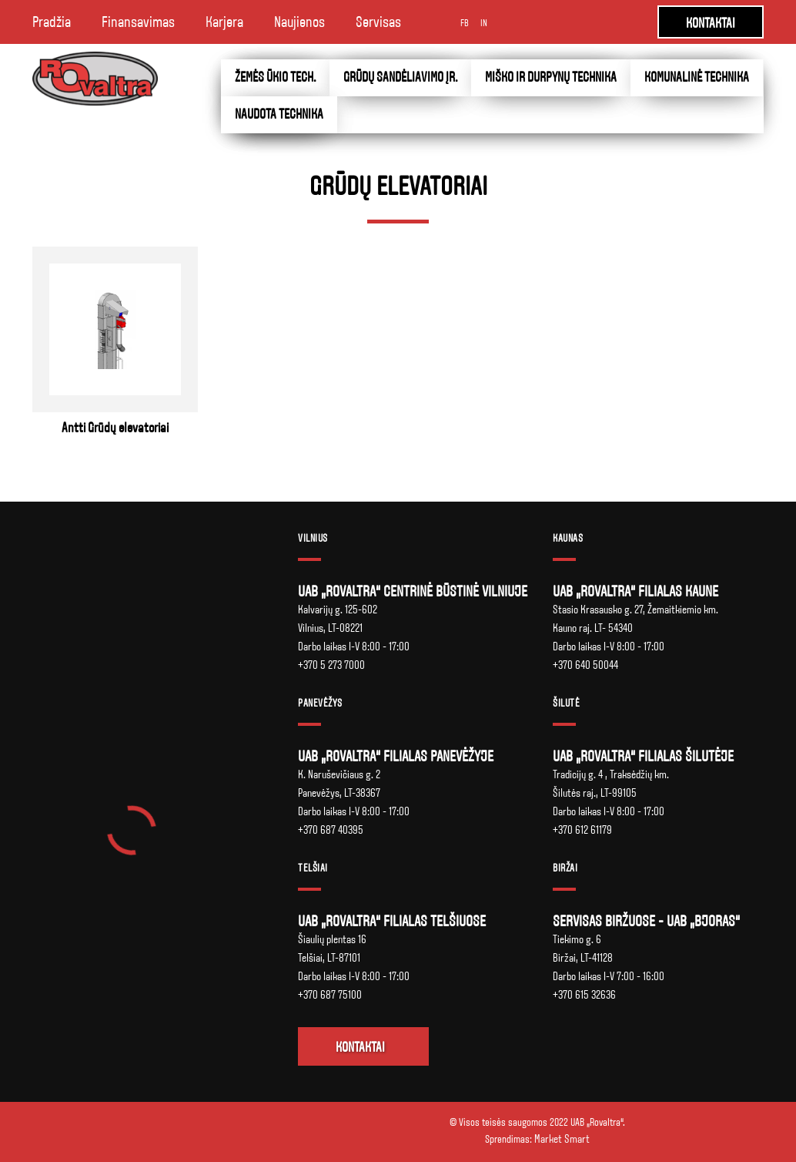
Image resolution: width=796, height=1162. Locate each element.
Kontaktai (360, 1047)
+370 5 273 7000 (331, 665)
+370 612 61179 (582, 830)
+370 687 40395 (330, 830)
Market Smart (562, 1139)
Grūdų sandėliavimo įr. (400, 77)
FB (464, 23)
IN (483, 23)
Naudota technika (279, 114)
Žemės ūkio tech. (275, 77)
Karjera (224, 22)
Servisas (378, 22)
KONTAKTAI (710, 23)
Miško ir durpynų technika (551, 77)
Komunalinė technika (696, 77)
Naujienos (299, 22)
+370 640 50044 (585, 665)
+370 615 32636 (584, 995)
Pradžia (51, 22)
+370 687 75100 (330, 995)
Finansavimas (138, 22)
